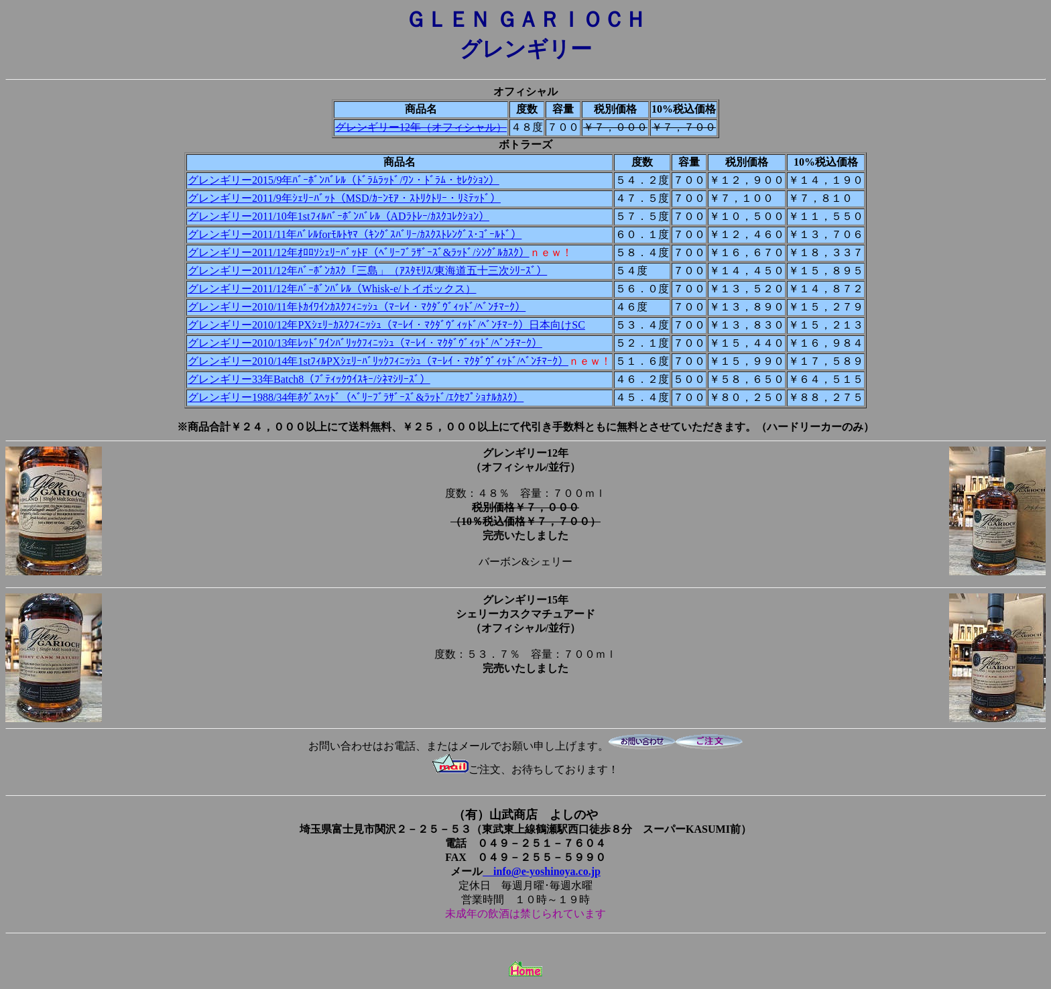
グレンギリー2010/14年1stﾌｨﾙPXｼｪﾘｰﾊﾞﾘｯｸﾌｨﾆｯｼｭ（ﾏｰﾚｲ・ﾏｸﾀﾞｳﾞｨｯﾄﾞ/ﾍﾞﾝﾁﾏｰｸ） (378, 361)
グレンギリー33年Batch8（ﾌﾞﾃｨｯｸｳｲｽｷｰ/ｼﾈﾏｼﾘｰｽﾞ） (309, 379)
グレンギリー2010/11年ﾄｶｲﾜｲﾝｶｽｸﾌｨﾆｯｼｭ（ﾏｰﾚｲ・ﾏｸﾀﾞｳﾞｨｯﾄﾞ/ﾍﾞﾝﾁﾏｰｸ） (357, 306)
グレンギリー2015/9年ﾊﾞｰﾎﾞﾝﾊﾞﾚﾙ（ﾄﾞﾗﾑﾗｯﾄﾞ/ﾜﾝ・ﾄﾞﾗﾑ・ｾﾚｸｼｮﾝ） (343, 180)
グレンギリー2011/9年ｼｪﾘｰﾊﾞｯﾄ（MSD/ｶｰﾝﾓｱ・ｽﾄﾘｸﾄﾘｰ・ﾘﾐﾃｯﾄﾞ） (344, 198)
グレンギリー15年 (525, 599)
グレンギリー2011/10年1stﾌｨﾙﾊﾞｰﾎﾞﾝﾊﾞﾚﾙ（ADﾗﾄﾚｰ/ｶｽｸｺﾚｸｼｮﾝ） (338, 216)
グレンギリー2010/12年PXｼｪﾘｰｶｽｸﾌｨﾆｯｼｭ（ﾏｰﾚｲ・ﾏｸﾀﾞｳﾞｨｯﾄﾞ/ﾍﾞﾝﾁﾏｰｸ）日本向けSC (386, 325)
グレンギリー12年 (525, 453)
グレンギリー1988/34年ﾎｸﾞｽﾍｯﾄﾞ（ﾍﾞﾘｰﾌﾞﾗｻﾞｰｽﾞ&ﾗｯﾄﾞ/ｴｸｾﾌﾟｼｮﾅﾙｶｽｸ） (355, 397)
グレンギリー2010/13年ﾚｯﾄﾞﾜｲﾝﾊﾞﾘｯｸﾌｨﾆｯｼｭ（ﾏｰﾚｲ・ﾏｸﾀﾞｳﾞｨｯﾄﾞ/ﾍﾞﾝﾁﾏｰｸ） (365, 343)
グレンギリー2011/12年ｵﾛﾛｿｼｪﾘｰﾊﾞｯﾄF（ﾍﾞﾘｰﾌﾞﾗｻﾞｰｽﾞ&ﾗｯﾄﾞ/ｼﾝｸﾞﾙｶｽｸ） (359, 252)
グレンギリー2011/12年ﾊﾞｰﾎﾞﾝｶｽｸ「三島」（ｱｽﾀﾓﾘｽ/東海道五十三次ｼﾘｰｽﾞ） (367, 270)
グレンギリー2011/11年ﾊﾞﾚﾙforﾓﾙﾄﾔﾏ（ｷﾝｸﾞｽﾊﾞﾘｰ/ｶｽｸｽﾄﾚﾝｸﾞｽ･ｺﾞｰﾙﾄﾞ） (354, 234)
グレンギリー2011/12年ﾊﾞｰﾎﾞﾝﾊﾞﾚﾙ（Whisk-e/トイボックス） (332, 288)
